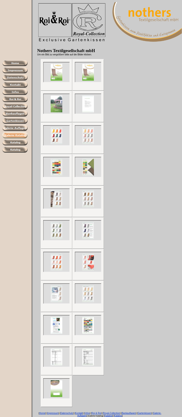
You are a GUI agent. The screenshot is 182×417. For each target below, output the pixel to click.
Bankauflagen (129, 413)
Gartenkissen (144, 413)
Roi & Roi (96, 413)
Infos (87, 413)
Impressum (53, 413)
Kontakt (79, 413)
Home (42, 413)
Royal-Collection (111, 413)
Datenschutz (66, 413)
